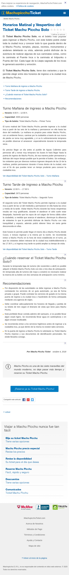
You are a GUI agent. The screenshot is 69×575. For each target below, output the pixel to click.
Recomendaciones (13, 99)
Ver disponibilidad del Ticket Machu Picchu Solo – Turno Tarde (30, 249)
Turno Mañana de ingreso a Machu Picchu (23, 86)
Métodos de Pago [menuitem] (34, 529)
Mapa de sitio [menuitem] (34, 546)
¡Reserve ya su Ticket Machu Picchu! (34, 388)
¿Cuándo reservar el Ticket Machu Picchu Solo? (26, 94)
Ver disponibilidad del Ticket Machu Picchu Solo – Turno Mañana (31, 176)
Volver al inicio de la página (34, 558)
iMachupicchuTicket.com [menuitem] (34, 518)
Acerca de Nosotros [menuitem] (34, 524)
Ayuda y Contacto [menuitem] (34, 540)
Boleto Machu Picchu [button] (11, 19)
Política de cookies (25, 6)
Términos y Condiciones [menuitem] (34, 535)
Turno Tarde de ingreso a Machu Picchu (22, 90)
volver (7, 412)
